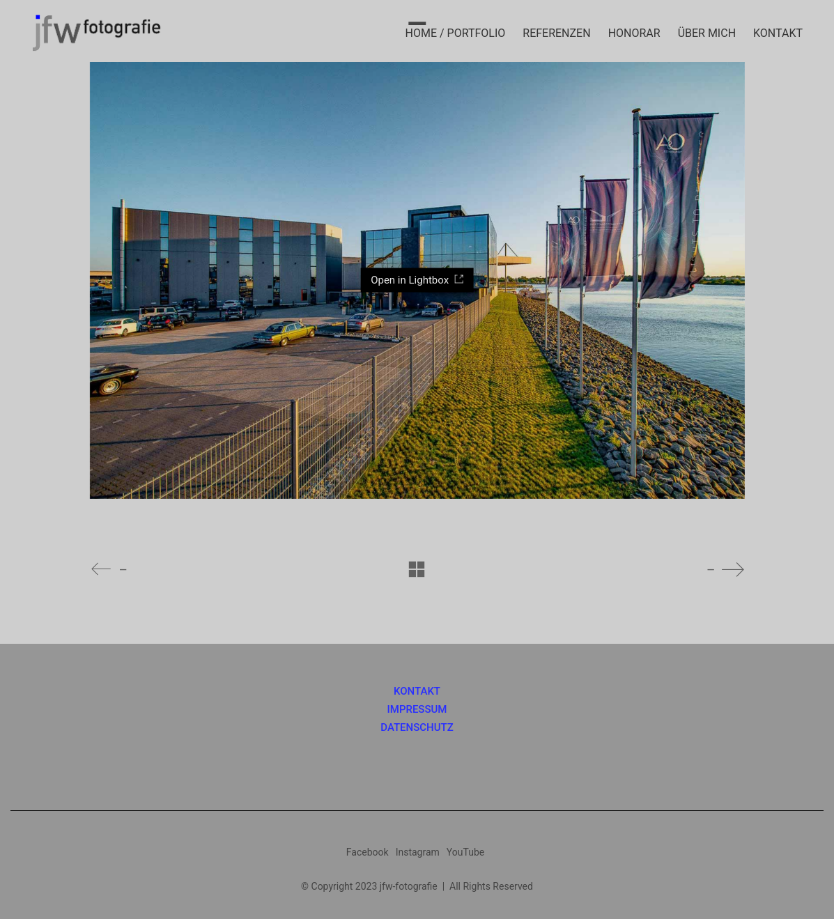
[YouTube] (465, 852)
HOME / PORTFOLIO (456, 33)
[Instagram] (418, 852)
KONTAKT (778, 33)
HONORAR (634, 33)
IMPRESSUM (417, 710)
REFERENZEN (556, 33)
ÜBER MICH (707, 33)
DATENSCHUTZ (416, 728)
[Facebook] (367, 852)
